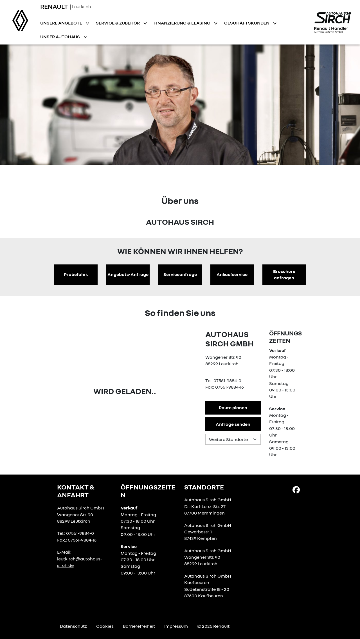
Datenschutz (73, 626)
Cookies (105, 626)
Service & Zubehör (118, 23)
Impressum (176, 626)
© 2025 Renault (213, 626)
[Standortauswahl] (232, 439)
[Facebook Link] (296, 489)
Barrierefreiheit (139, 626)
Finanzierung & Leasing (182, 23)
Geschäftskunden (247, 23)
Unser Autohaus (60, 36)
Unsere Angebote (61, 23)
